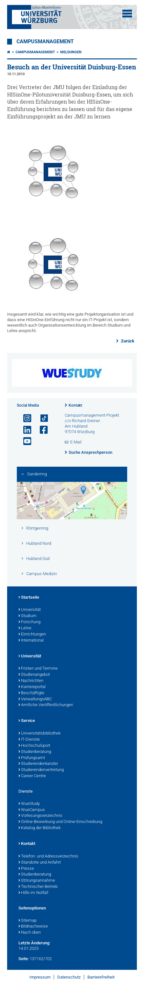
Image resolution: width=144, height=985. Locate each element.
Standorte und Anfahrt (39, 863)
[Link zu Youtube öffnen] (24, 441)
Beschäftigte (31, 693)
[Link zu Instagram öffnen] (24, 418)
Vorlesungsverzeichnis (40, 816)
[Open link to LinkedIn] (24, 430)
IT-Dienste (29, 740)
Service (26, 721)
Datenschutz (69, 977)
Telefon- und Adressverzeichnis (48, 856)
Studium (27, 616)
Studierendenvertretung (41, 770)
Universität (29, 610)
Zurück (127, 341)
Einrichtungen (32, 634)
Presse (26, 869)
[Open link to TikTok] (41, 418)
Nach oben (29, 933)
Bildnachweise (33, 926)
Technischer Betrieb (38, 887)
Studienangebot (34, 675)
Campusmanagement (45, 42)
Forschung (29, 622)
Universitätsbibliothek (39, 733)
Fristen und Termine (38, 669)
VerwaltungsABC (35, 699)
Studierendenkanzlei (38, 764)
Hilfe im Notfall (33, 893)
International (31, 641)
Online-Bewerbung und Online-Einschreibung (60, 822)
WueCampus (31, 810)
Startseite (28, 598)
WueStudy (29, 804)
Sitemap (27, 921)
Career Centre (32, 776)
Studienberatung (34, 752)
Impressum (39, 977)
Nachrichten (30, 681)
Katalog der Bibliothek (39, 828)
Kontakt (75, 405)
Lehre (24, 628)
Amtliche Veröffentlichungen (45, 705)
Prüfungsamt (31, 758)
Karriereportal (32, 687)
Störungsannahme (36, 881)
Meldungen (71, 52)
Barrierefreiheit (101, 977)
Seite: (23, 958)
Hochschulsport (34, 746)
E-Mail (76, 442)
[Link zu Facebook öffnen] (41, 430)
